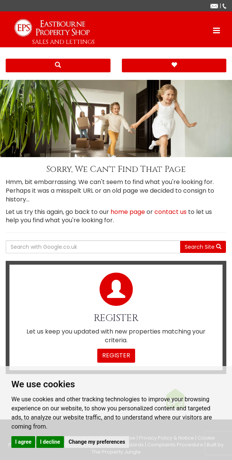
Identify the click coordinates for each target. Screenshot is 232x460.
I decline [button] (50, 442)
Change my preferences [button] (97, 442)
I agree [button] (23, 442)
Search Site (203, 247)
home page (128, 211)
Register (116, 355)
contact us (170, 211)
